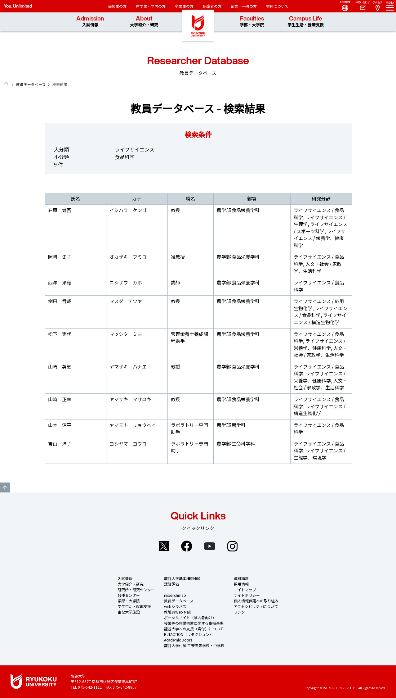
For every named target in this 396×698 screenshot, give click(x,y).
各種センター (129, 595)
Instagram (232, 546)
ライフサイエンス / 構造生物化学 (320, 318)
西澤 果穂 (59, 282)
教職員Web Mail (177, 611)
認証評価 (171, 584)
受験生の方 (117, 6)
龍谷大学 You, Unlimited (198, 31)
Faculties (252, 22)
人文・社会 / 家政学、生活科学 (318, 267)
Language (342, 6)
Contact (360, 6)
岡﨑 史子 (59, 256)
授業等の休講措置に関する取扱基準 (194, 623)
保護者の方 (212, 6)
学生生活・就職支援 (134, 606)
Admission (90, 22)
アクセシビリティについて (256, 606)
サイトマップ (245, 589)
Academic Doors (178, 639)
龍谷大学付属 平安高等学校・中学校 (194, 645)
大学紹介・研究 (131, 584)
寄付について (277, 6)
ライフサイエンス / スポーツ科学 (320, 227)
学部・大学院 (129, 600)
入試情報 (125, 578)
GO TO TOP (5, 487)
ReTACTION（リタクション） (188, 634)
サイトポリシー (247, 595)
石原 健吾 (59, 210)
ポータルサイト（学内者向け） (190, 617)
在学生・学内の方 (151, 6)
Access (377, 6)
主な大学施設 (129, 611)
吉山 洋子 (59, 443)
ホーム (6, 84)
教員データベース (31, 84)
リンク (239, 611)
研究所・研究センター (136, 589)
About (144, 22)
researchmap (175, 595)
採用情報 (241, 584)
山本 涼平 (59, 425)
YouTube (209, 546)
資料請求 (241, 578)
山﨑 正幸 (59, 399)
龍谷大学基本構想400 (182, 578)
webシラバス (175, 606)
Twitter (164, 546)
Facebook (186, 546)
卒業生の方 (184, 6)
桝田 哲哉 (59, 301)
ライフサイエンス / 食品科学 (320, 312)
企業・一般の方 (244, 6)
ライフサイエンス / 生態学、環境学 (319, 454)
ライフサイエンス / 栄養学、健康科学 (319, 238)
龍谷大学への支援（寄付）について (194, 628)
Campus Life (305, 22)
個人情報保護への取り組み (256, 600)
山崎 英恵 (59, 366)
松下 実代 (59, 334)
